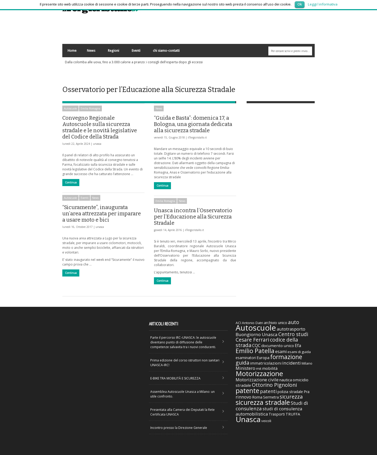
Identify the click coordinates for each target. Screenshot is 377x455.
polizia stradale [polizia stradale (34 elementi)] (290, 391)
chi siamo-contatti (166, 51)
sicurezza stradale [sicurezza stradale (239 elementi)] (263, 402)
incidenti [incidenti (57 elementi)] (291, 363)
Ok (299, 4)
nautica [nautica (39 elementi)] (285, 379)
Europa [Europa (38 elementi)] (263, 357)
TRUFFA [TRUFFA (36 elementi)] (293, 414)
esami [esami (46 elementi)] (281, 351)
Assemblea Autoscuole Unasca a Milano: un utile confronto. (182, 394)
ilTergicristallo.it (197, 137)
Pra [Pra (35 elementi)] (306, 391)
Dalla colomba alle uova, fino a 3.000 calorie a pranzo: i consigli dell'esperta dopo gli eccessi (134, 62)
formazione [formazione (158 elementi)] (286, 357)
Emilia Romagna (90, 108)
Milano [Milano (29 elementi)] (307, 363)
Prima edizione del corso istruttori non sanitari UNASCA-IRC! (184, 362)
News (91, 52)
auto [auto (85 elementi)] (293, 322)
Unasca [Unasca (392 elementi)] (248, 419)
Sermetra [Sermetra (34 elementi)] (271, 397)
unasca (97, 144)
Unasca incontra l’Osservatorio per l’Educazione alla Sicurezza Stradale (193, 216)
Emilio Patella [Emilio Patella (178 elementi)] (255, 351)
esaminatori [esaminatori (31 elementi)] (246, 357)
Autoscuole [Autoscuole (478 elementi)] (256, 327)
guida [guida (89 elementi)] (242, 362)
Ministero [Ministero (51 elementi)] (245, 368)
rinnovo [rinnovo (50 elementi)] (243, 397)
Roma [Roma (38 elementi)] (257, 397)
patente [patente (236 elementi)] (247, 390)
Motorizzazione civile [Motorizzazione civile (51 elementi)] (257, 380)
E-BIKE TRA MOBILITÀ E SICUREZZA (175, 378)
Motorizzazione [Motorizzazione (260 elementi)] (259, 373)
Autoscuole (70, 108)
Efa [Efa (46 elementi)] (298, 345)
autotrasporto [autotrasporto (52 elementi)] (291, 329)
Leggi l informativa (322, 4)
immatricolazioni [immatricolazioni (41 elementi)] (265, 363)
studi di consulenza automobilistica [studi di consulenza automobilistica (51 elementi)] (269, 411)
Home (72, 51)
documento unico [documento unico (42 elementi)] (277, 345)
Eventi (135, 52)
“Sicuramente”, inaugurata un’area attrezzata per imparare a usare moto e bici (101, 213)
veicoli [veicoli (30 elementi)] (266, 420)
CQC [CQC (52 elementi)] (256, 345)
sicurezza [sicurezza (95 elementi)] (291, 396)
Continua (71, 182)
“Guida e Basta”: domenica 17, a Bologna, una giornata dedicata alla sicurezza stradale (193, 124)
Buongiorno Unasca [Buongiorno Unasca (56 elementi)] (257, 334)
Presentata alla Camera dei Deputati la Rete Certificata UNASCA (182, 412)
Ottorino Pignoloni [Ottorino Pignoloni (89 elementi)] (274, 384)
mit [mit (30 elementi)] (258, 368)
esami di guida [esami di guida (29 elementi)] (299, 351)
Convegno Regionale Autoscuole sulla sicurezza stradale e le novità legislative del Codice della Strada (99, 127)
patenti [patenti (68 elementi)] (268, 391)
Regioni (113, 52)
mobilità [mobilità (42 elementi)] (270, 368)
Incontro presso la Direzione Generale (178, 427)
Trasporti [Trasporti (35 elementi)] (277, 414)
